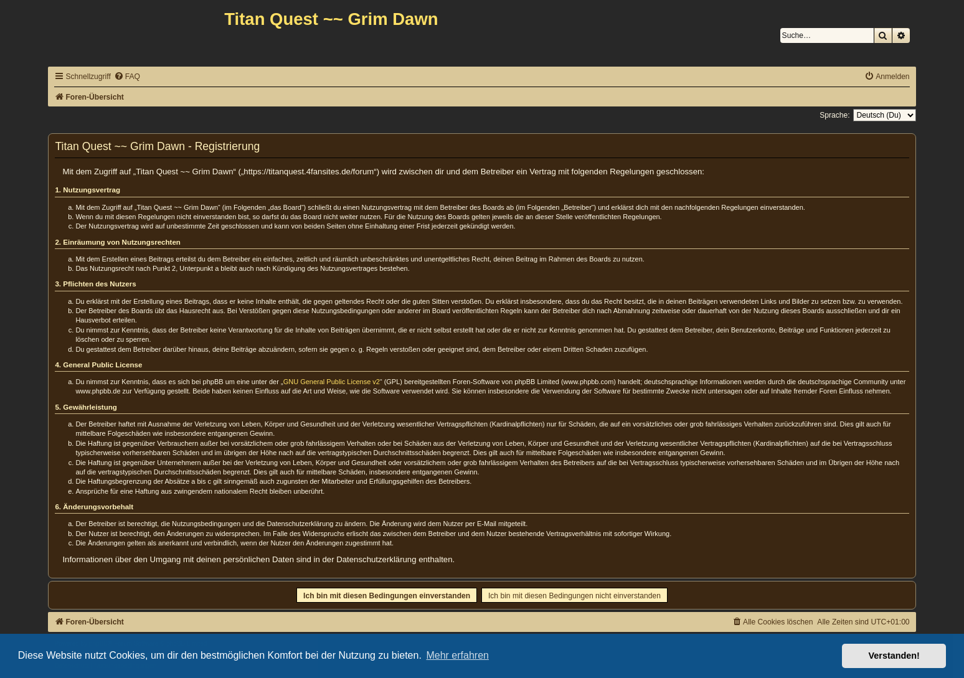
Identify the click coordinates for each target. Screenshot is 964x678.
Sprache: (834, 115)
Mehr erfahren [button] (457, 655)
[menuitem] (127, 76)
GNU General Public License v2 (331, 381)
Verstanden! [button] (894, 656)
